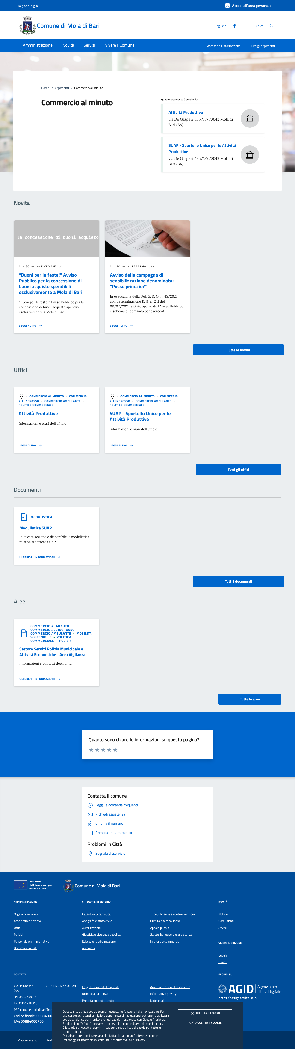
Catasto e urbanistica (96, 914)
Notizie (223, 914)
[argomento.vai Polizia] (65, 640)
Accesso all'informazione (224, 45)
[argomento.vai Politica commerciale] (36, 405)
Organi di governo (26, 914)
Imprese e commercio (164, 941)
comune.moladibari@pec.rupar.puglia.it (46, 1009)
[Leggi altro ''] (30, 445)
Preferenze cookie (145, 1035)
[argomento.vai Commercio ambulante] (63, 401)
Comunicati (226, 920)
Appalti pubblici (160, 927)
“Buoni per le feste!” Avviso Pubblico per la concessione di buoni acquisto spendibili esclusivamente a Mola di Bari (50, 283)
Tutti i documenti (238, 581)
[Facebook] (232, 25)
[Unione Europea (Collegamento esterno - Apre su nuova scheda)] (34, 885)
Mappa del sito (27, 1040)
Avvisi (222, 927)
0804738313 (28, 1003)
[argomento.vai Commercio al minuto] (47, 396)
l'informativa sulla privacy (127, 1039)
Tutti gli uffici (238, 469)
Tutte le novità (238, 350)
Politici (18, 934)
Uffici (17, 927)
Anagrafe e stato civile (97, 920)
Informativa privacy (163, 993)
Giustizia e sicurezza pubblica (101, 934)
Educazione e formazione (99, 941)
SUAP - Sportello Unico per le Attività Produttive (202, 148)
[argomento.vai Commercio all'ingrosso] (53, 629)
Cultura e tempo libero (165, 920)
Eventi (222, 962)
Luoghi (222, 955)
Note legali (157, 1000)
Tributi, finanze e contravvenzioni (172, 914)
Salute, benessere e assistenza (171, 934)
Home (45, 87)
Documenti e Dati (25, 948)
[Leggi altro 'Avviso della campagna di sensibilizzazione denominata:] (121, 326)
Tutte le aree (250, 699)
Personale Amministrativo (31, 941)
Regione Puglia (28, 5)
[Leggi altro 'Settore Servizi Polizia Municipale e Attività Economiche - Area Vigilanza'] (40, 679)
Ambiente (88, 948)
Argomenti (62, 87)
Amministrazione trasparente (170, 987)
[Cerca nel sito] (272, 26)
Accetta (205, 1023)
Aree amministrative (28, 920)
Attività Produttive (185, 112)
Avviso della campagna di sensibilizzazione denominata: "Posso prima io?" (142, 280)
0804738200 (28, 996)
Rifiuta (205, 1013)
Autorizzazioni (91, 927)
